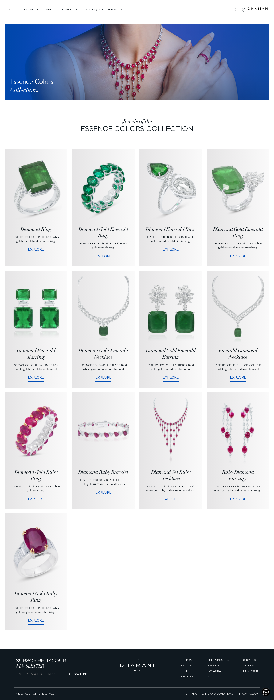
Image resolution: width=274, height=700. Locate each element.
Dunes (184, 670)
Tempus (248, 665)
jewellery (70, 9)
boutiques (93, 9)
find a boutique (219, 659)
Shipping (191, 693)
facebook (250, 670)
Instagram (215, 670)
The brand (188, 659)
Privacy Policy (247, 693)
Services (249, 659)
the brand (31, 9)
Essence (213, 665)
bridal (51, 9)
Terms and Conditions (216, 693)
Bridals (185, 665)
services (114, 9)
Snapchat (187, 676)
